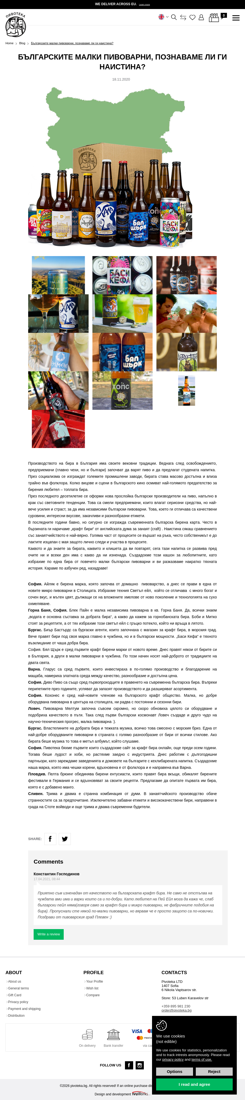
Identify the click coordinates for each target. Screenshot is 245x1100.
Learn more (144, 4)
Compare (94, 994)
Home (9, 42)
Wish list (94, 987)
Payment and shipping (26, 1008)
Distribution (18, 1015)
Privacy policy (20, 1001)
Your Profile (96, 981)
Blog (22, 42)
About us (16, 981)
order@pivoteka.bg (177, 1009)
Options (174, 1071)
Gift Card (16, 994)
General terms (20, 987)
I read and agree (194, 1084)
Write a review (48, 933)
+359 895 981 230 (176, 1005)
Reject (214, 1071)
